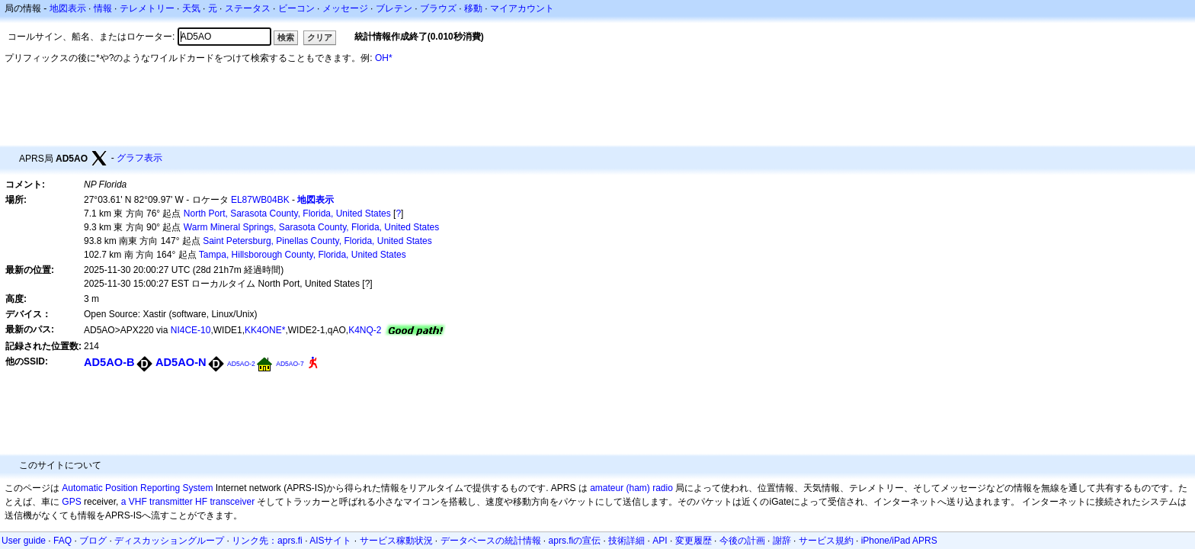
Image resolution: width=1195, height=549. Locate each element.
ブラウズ (438, 8)
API (659, 540)
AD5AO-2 (241, 364)
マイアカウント (522, 8)
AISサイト (330, 540)
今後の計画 (742, 540)
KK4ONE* (265, 330)
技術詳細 (626, 540)
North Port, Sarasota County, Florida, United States (287, 213)
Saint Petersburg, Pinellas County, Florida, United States (317, 241)
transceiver (232, 501)
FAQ (62, 540)
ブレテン (394, 8)
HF (201, 501)
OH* (383, 58)
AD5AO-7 (289, 364)
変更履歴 (693, 540)
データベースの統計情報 (491, 540)
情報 (103, 8)
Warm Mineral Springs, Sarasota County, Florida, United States (311, 227)
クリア (319, 37)
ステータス (248, 8)
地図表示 (68, 8)
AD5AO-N (181, 362)
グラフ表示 (139, 157)
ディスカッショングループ (169, 540)
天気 (191, 8)
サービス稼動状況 (396, 540)
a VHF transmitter (157, 501)
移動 (473, 8)
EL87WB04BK (260, 199)
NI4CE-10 (191, 330)
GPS (71, 501)
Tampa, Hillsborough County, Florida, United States (302, 254)
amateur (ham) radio (631, 488)
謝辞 (782, 540)
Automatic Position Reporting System (137, 488)
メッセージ (345, 8)
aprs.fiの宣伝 (575, 540)
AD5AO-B (109, 362)
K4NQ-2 (364, 330)
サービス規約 (826, 540)
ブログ (93, 540)
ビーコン (296, 8)
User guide (24, 540)
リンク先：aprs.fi (267, 540)
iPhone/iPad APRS (899, 540)
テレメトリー (147, 8)
